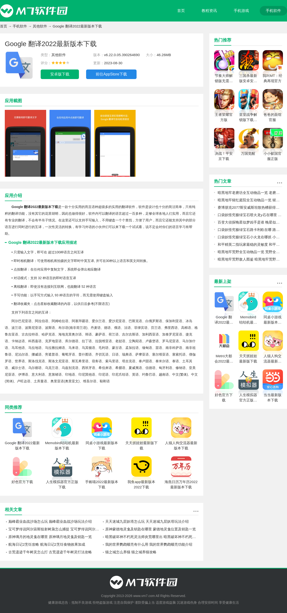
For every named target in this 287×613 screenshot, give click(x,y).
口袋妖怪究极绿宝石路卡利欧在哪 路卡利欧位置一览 (250, 230)
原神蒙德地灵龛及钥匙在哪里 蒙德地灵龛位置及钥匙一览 (150, 529)
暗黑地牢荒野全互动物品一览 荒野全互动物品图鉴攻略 (250, 252)
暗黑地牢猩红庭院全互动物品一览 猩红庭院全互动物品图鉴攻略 (250, 200)
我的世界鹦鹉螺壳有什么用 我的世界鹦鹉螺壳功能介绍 (148, 544)
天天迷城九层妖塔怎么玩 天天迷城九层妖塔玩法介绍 (147, 521)
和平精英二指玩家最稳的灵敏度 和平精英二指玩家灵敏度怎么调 (250, 244)
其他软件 (40, 26)
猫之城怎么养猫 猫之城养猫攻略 (130, 552)
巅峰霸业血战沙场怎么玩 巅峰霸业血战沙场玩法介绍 (50, 521)
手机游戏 (241, 11)
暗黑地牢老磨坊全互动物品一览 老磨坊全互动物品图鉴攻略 (250, 193)
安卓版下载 (59, 74)
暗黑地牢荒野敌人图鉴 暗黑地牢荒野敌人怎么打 (250, 259)
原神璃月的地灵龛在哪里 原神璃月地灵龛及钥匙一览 (50, 537)
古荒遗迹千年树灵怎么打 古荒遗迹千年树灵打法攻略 (50, 552)
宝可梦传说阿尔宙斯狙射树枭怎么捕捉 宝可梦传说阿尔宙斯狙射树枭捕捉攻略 (55, 529)
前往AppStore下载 (111, 74)
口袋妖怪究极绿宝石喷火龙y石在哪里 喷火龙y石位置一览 (250, 215)
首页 (181, 11)
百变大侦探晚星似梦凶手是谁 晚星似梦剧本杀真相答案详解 (250, 222)
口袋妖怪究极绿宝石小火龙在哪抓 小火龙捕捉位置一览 (250, 237)
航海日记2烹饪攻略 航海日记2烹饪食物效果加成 (46, 544)
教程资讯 (209, 11)
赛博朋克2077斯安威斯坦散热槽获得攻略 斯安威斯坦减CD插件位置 (250, 207)
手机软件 (273, 11)
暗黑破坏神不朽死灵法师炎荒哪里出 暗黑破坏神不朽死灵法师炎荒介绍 (152, 537)
